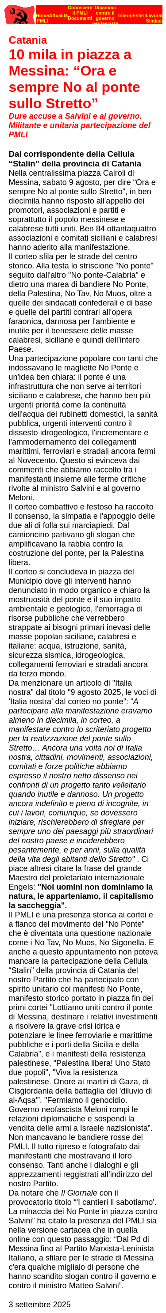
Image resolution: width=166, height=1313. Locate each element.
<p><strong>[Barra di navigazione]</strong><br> (83, 12)
